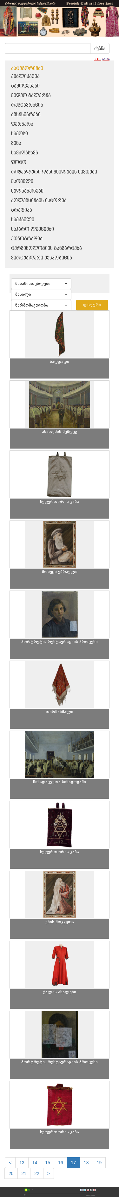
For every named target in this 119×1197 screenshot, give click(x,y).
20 (11, 1173)
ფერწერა (22, 124)
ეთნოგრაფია (27, 239)
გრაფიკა (21, 210)
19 (99, 1162)
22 (36, 1173)
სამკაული (22, 220)
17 (73, 1162)
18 (86, 1162)
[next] (48, 1173)
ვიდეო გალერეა (31, 95)
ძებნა (99, 48)
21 (24, 1173)
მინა (16, 143)
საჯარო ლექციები (32, 229)
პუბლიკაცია (25, 76)
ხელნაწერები (27, 191)
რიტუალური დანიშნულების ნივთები (54, 172)
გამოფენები (25, 86)
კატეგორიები (27, 68)
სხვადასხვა (24, 153)
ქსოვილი (22, 181)
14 (34, 1162)
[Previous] (10, 1162)
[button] (41, 283)
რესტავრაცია (27, 105)
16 (60, 1162)
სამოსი (19, 134)
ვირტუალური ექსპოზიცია (41, 258)
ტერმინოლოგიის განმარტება (46, 248)
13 (21, 1162)
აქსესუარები (26, 114)
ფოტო (18, 162)
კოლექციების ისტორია (39, 200)
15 (47, 1162)
